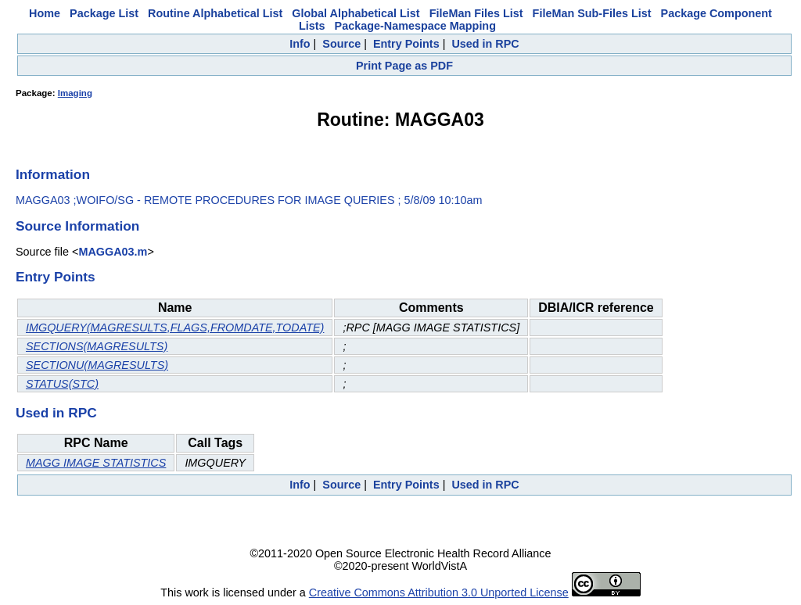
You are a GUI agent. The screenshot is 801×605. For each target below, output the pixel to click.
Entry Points (406, 44)
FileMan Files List (476, 13)
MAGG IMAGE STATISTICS (96, 462)
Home (44, 13)
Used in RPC (485, 44)
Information (53, 174)
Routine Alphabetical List (215, 13)
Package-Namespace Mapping (415, 26)
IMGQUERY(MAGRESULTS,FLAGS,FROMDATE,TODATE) (175, 327)
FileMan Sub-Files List (592, 13)
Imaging (75, 93)
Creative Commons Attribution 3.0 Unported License (439, 592)
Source (341, 44)
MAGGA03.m (112, 251)
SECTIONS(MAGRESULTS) (96, 346)
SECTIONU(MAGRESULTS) (97, 365)
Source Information (77, 226)
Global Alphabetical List (355, 13)
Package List (104, 13)
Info (299, 44)
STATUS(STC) (62, 384)
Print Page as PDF (404, 65)
